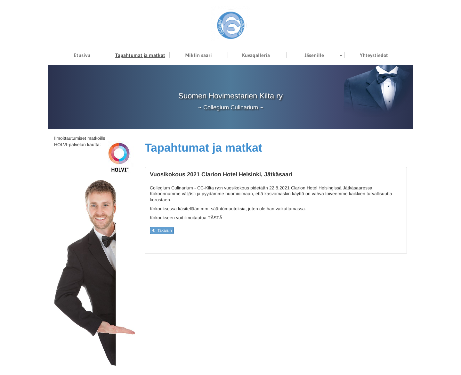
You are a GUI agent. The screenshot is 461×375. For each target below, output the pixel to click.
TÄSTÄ (215, 217)
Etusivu (82, 55)
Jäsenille (314, 55)
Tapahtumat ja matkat (140, 55)
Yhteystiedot (374, 55)
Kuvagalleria (256, 55)
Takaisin (162, 230)
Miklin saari (198, 55)
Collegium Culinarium (230, 107)
